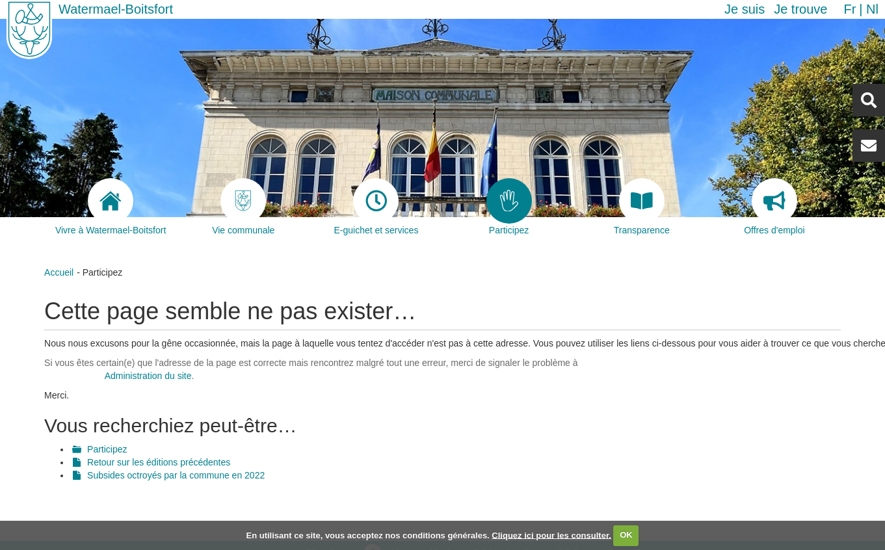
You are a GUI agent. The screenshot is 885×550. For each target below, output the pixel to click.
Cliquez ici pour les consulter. (551, 535)
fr (849, 9)
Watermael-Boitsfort (116, 9)
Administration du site (148, 376)
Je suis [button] (744, 9)
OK (626, 535)
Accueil (58, 272)
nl (872, 9)
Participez (107, 449)
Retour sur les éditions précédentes (158, 462)
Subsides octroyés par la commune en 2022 (176, 475)
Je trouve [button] (800, 9)
